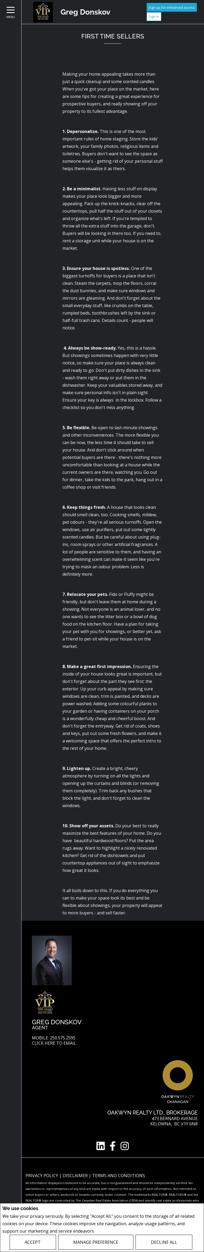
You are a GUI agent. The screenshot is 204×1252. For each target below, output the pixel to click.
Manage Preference (95, 1242)
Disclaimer (76, 1175)
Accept (33, 1242)
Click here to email (54, 1043)
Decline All (164, 1242)
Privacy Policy (109, 1230)
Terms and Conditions (118, 1175)
